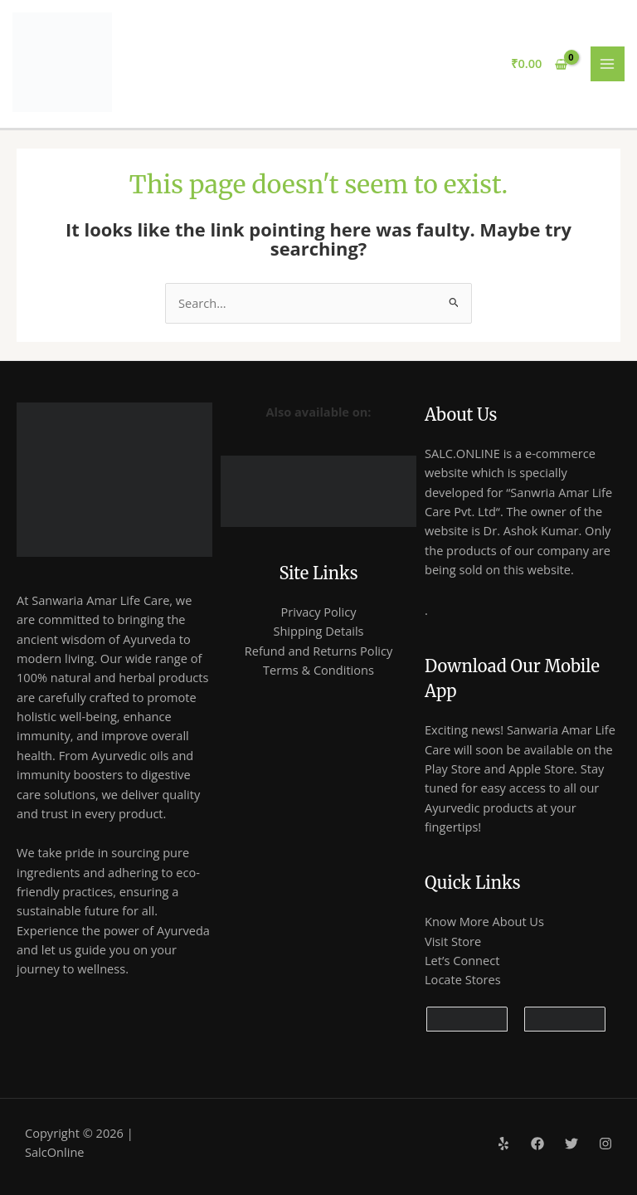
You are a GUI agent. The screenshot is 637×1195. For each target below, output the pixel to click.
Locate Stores (463, 979)
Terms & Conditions (318, 669)
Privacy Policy (318, 611)
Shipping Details (318, 630)
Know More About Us (484, 921)
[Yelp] (503, 1143)
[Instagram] (605, 1143)
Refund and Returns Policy (319, 650)
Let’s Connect (462, 960)
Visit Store (453, 941)
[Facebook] (537, 1143)
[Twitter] (571, 1143)
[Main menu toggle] (608, 63)
